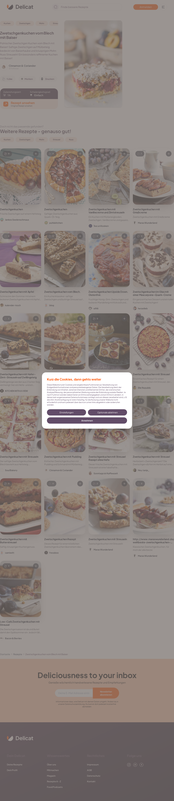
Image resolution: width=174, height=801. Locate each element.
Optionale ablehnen (107, 412)
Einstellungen (67, 412)
